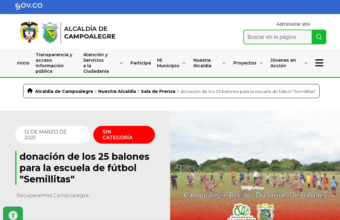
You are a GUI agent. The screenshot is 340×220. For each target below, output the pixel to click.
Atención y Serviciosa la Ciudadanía (96, 63)
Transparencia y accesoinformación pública (54, 63)
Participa (141, 63)
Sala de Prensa (158, 91)
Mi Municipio (168, 62)
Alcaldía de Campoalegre (64, 91)
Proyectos (244, 63)
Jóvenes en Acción (283, 62)
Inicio (23, 63)
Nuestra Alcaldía (202, 62)
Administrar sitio (293, 24)
